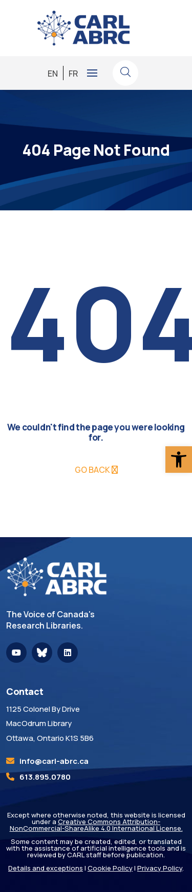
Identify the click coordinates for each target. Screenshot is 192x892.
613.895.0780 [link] (45, 777)
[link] (178, 459)
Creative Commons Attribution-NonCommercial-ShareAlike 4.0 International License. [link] (96, 825)
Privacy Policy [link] (159, 868)
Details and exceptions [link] (45, 868)
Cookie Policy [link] (110, 868)
